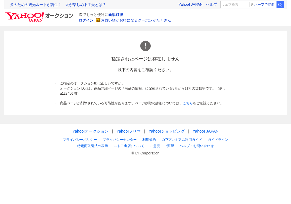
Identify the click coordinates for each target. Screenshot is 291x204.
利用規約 (149, 140)
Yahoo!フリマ (129, 131)
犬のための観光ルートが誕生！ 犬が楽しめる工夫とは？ (58, 5)
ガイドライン (218, 140)
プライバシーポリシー (80, 140)
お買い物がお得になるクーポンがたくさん (136, 20)
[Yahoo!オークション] (40, 14)
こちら (188, 103)
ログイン (86, 20)
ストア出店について (129, 146)
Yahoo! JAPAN (190, 4)
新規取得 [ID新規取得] (115, 14)
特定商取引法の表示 (92, 146)
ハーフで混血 (262, 5)
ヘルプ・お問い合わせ (197, 146)
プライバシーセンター (120, 140)
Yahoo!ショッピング (167, 131)
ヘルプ (211, 4)
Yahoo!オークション (90, 131)
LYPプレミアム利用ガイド (182, 140)
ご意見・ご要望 (162, 146)
